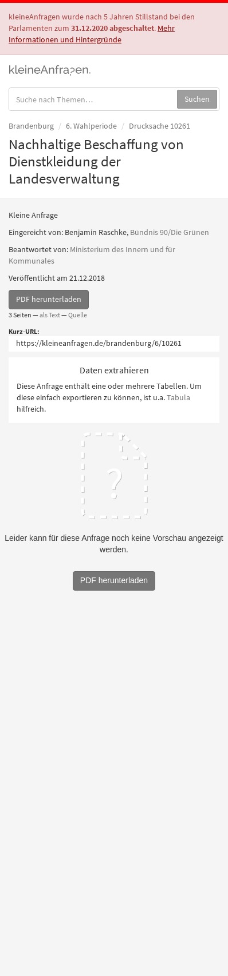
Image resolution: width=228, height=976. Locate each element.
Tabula (178, 397)
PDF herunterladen (48, 299)
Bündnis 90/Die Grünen (169, 232)
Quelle (77, 314)
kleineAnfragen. (50, 69)
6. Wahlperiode (91, 126)
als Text (50, 314)
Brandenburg (31, 126)
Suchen (197, 99)
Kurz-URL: (24, 331)
